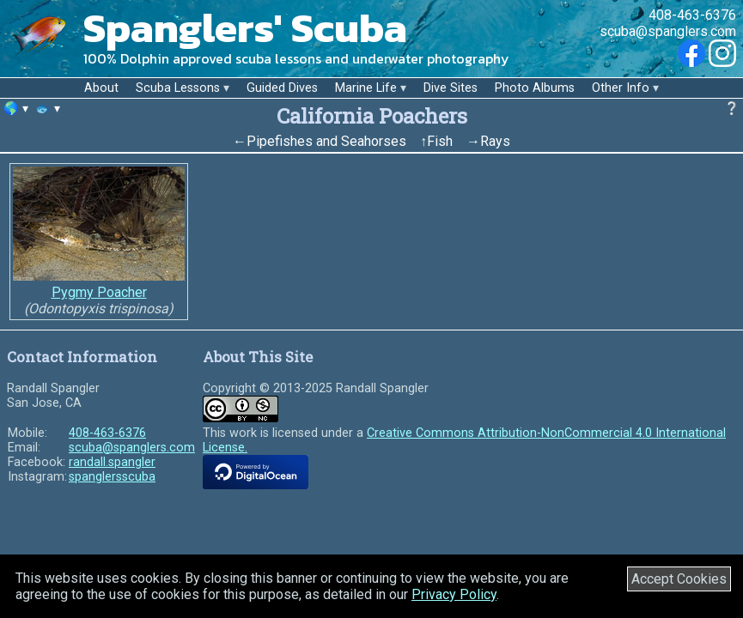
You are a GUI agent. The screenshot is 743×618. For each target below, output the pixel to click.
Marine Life (366, 88)
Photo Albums (535, 88)
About (101, 88)
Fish (440, 141)
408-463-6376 (692, 15)
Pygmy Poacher (99, 292)
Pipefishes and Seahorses (326, 141)
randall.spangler (112, 462)
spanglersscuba (112, 477)
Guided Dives (282, 88)
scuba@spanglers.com (668, 31)
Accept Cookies (679, 579)
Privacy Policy (453, 594)
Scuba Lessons (178, 88)
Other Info (620, 88)
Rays (495, 141)
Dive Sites (450, 88)
